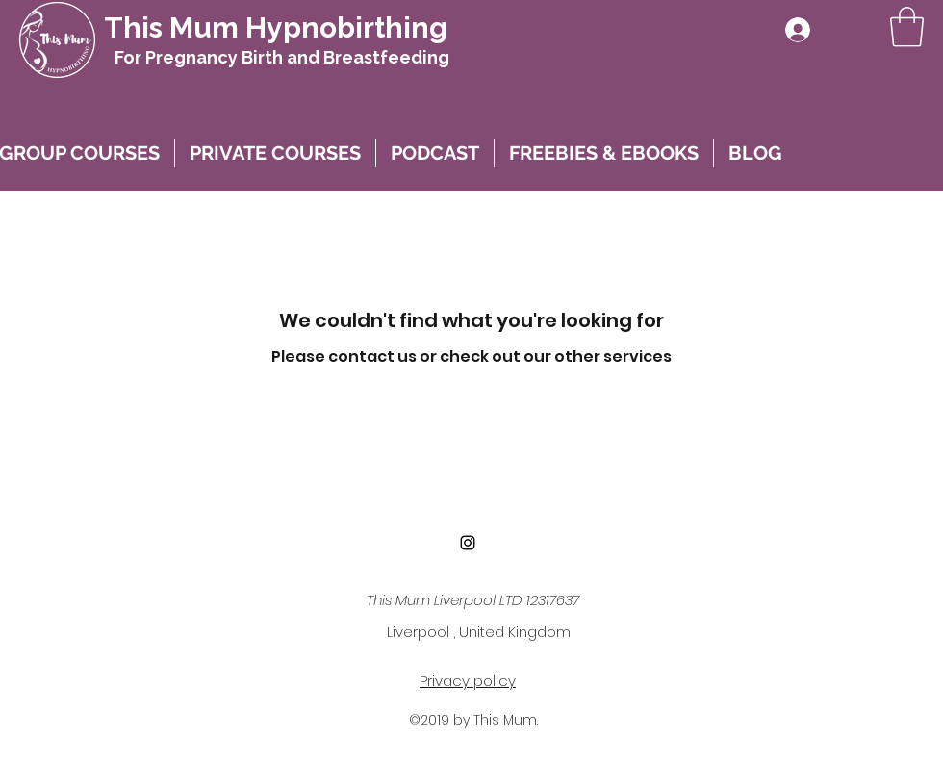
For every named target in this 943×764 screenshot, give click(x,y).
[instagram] (467, 542)
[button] (907, 27)
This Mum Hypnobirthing (275, 27)
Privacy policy (468, 681)
